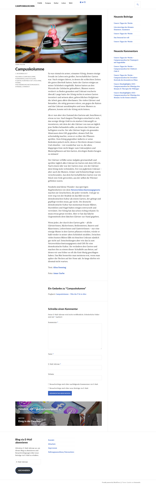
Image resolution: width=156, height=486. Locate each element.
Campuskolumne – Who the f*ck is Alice (71, 295)
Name (51, 355)
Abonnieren (24, 471)
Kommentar (53, 323)
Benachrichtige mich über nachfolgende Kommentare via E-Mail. (74, 385)
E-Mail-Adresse (54, 365)
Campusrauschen (24, 6)
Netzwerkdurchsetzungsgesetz (85, 190)
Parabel (19, 86)
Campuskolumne (29, 76)
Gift (31, 80)
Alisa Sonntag (59, 268)
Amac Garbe (59, 274)
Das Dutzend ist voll (121, 38)
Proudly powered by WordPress (111, 483)
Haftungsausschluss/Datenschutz (61, 453)
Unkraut (26, 86)
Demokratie (20, 78)
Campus (48, 3)
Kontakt (51, 441)
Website (51, 375)
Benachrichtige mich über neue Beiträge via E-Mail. (69, 389)
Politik (40, 3)
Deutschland (31, 78)
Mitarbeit (52, 445)
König (18, 82)
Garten (18, 80)
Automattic (137, 483)
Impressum (52, 449)
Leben (63, 3)
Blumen (19, 76)
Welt (70, 3)
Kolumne (38, 80)
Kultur (56, 3)
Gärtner (26, 80)
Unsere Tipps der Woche (123, 23)
